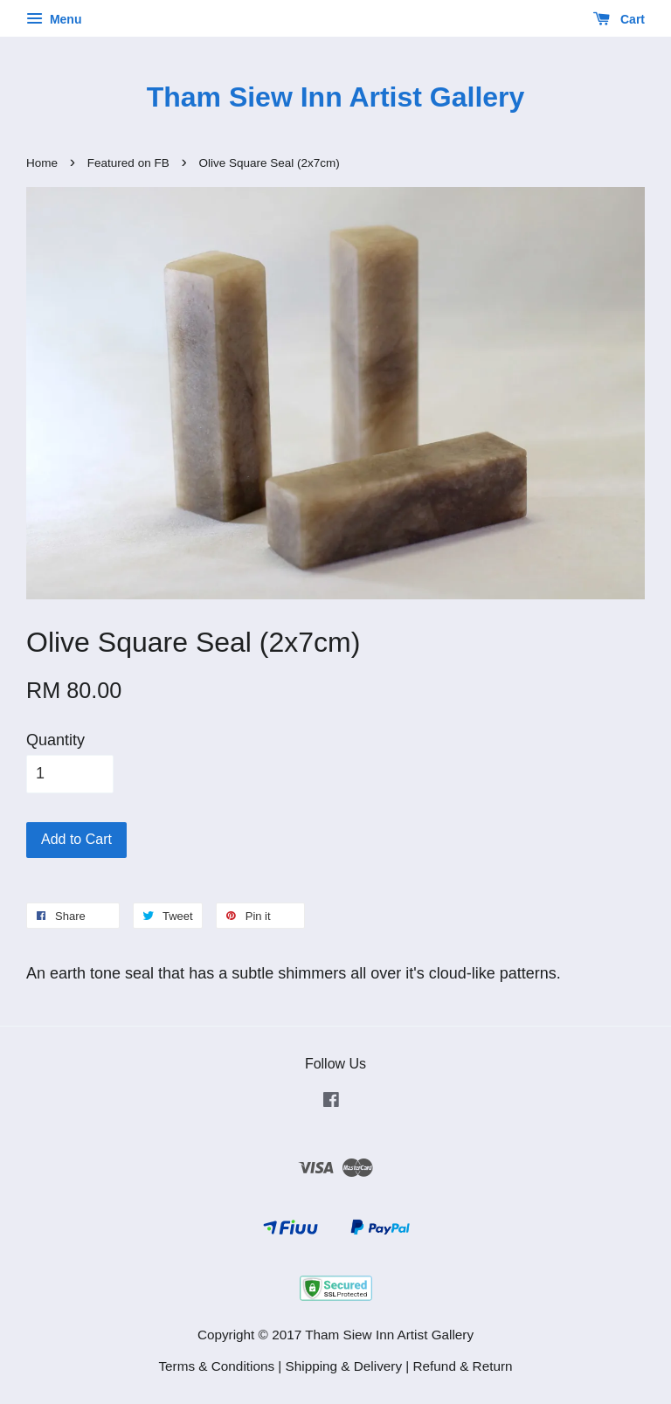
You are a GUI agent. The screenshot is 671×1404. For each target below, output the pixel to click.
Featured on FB (128, 162)
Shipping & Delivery (344, 1366)
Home (42, 162)
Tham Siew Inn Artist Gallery (336, 97)
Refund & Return (463, 1366)
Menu (53, 19)
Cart (619, 19)
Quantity (55, 740)
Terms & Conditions (216, 1366)
